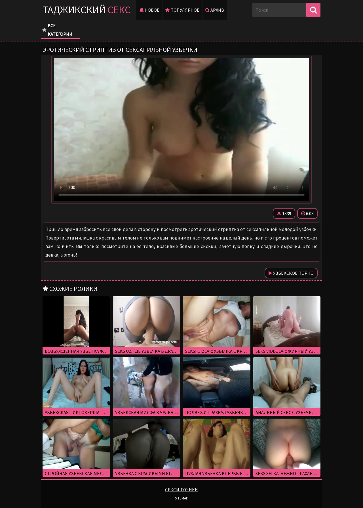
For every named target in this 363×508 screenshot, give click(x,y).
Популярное (182, 10)
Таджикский (87, 9)
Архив (214, 10)
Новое (149, 10)
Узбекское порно (291, 273)
